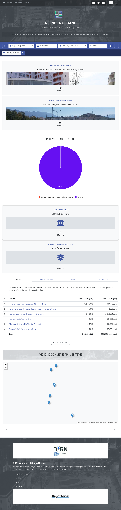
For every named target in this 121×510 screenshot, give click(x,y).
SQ (111, 3)
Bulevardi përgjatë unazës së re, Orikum (23, 329)
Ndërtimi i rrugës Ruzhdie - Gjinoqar (21, 319)
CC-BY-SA (104, 422)
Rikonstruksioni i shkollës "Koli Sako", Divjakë (25, 324)
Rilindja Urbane (60, 23)
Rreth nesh (18, 486)
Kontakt (17, 482)
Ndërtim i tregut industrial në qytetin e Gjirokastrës (26, 314)
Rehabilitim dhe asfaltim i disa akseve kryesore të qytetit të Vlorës (32, 309)
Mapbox (115, 422)
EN (116, 3)
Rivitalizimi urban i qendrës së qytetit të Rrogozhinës (27, 304)
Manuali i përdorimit (22, 474)
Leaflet (78, 422)
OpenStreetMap (91, 422)
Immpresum (19, 478)
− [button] (6, 367)
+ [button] (6, 364)
